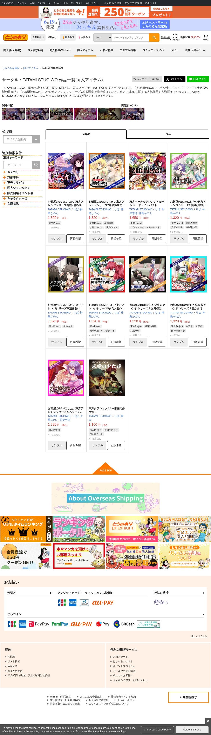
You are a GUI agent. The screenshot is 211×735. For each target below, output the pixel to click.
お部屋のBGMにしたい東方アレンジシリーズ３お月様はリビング (147, 308)
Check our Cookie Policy (157, 729)
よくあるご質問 (112, 3)
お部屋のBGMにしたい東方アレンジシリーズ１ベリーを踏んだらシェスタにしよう (65, 412)
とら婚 (41, 3)
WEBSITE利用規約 (60, 696)
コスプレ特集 (128, 50)
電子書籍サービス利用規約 (65, 700)
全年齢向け (38, 37)
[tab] (168, 134)
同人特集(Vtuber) (59, 50)
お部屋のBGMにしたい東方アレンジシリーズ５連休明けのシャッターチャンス (65, 308)
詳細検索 (165, 37)
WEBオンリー (93, 3)
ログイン (195, 37)
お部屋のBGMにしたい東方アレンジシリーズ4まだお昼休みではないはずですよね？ (107, 308)
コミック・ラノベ (153, 50)
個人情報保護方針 (98, 700)
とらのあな (7, 3)
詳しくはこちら (199, 636)
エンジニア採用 (133, 3)
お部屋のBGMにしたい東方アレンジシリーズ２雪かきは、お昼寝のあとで (188, 308)
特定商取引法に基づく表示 (65, 703)
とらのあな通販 (10, 68)
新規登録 (185, 37)
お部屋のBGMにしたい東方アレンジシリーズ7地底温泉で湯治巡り (65, 91)
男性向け (68, 37)
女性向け (84, 37)
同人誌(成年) (35, 50)
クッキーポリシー (127, 700)
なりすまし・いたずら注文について (108, 703)
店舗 (32, 3)
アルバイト (151, 3)
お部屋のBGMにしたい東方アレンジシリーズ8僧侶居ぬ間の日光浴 (66, 205)
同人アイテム (85, 50)
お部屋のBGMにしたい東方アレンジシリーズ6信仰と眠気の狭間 (188, 205)
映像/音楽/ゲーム (195, 50)
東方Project (127, 91)
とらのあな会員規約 (91, 696)
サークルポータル (58, 3)
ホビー (174, 50)
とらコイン (77, 3)
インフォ (22, 3)
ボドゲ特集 (106, 50)
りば (46, 87)
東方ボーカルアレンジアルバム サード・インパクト (146, 203)
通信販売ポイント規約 (123, 696)
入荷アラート (146, 79)
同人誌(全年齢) (12, 50)
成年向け (52, 37)
